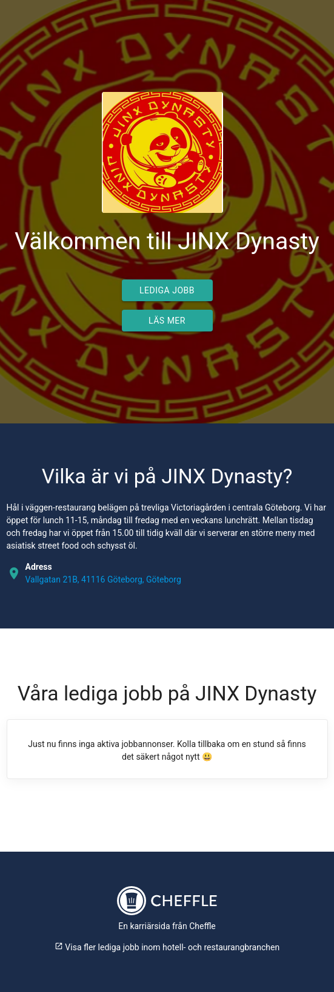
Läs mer (167, 320)
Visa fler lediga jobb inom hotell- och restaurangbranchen (167, 947)
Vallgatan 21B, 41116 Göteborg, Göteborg (103, 579)
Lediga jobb (167, 290)
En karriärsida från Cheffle (167, 926)
